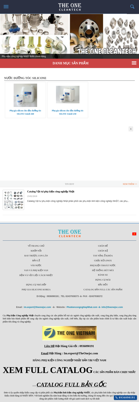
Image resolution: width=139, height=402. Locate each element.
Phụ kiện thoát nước (103, 265)
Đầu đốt (103, 284)
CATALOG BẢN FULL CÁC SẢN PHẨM (102, 289)
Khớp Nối (36, 251)
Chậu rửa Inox (103, 260)
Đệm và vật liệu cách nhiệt (36, 275)
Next (134, 37)
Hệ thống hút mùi (103, 270)
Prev (5, 37)
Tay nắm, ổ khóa (103, 255)
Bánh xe (103, 275)
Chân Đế (103, 246)
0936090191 (125, 397)
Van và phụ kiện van (36, 270)
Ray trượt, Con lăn (36, 255)
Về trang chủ (36, 246)
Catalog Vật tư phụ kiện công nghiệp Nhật (50, 191)
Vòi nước (36, 265)
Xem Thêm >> (130, 184)
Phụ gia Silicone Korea (36, 289)
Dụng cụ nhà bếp (36, 284)
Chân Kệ (103, 251)
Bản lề (36, 260)
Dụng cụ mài (103, 280)
